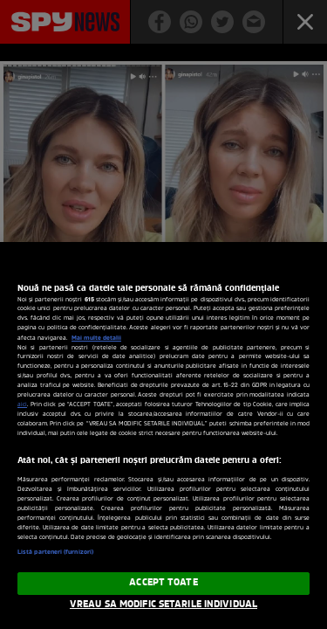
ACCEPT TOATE (163, 583)
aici (22, 405)
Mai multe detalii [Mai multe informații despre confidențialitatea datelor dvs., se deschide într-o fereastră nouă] (96, 338)
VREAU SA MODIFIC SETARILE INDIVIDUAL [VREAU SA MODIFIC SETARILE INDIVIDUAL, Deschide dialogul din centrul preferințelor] (163, 604)
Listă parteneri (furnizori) (55, 552)
